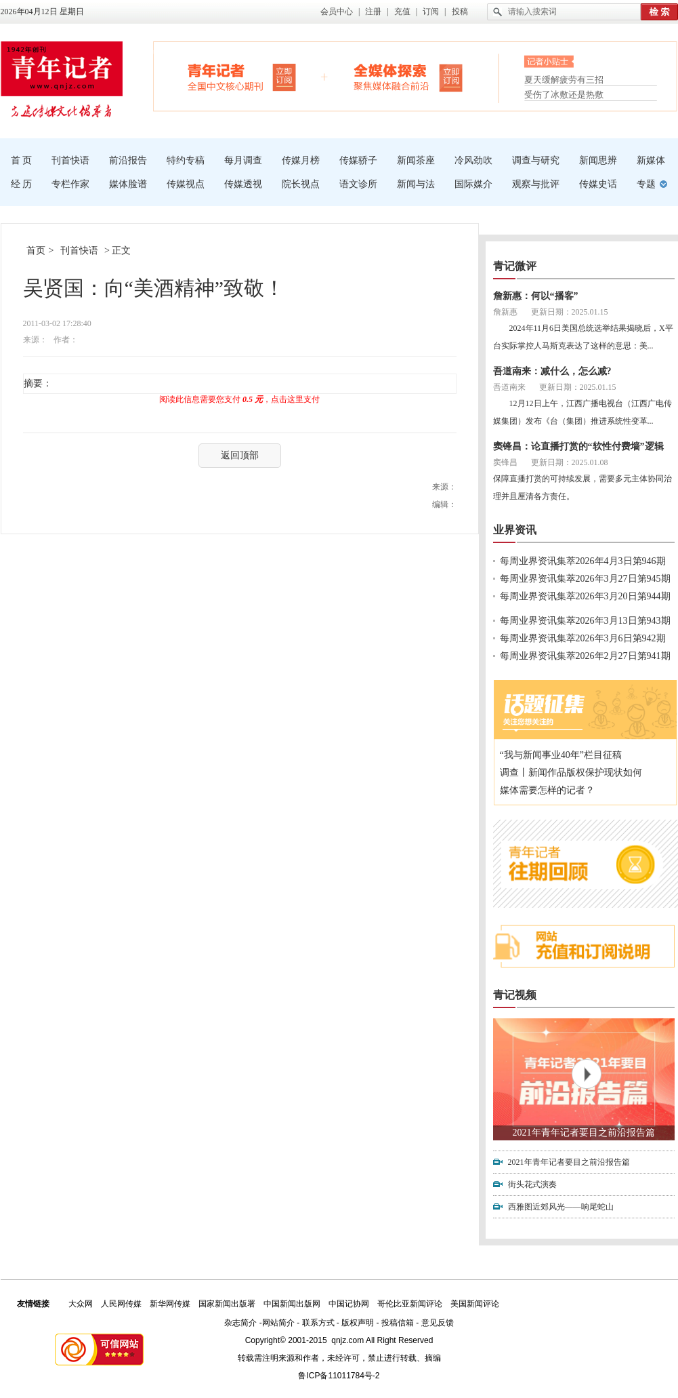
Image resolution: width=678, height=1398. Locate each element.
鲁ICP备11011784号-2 (338, 1375)
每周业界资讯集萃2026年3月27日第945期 (585, 579)
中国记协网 (349, 1304)
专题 (646, 184)
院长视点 (301, 184)
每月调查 (243, 160)
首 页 (22, 160)
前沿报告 (128, 160)
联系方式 (318, 1322)
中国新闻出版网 (291, 1304)
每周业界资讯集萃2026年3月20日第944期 (585, 596)
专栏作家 (70, 184)
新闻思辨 (598, 160)
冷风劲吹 (473, 160)
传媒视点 (186, 184)
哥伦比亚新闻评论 (409, 1304)
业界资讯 (514, 530)
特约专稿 (186, 160)
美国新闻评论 (474, 1304)
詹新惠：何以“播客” (535, 296)
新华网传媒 (170, 1304)
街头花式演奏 (532, 1184)
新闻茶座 (416, 160)
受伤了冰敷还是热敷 (563, 94)
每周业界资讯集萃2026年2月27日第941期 (585, 656)
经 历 (22, 184)
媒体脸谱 (128, 184)
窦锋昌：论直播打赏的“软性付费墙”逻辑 (578, 446)
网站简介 (278, 1322)
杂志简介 (240, 1322)
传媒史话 (598, 184)
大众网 (80, 1304)
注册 (373, 11)
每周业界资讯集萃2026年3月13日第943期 (585, 621)
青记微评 (514, 266)
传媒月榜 (301, 160)
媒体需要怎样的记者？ (547, 790)
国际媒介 (473, 184)
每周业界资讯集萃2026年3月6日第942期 (583, 638)
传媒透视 (243, 184)
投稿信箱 (397, 1322)
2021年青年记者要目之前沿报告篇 (584, 1132)
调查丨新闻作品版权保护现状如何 (571, 772)
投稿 (460, 11)
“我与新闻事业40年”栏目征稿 (561, 755)
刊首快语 (70, 160)
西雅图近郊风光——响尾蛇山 (561, 1207)
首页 (35, 250)
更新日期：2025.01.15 (569, 312)
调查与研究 (535, 160)
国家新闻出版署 (226, 1304)
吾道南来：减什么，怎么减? (552, 371)
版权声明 (357, 1322)
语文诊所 (358, 184)
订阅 (431, 11)
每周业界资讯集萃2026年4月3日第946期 (583, 561)
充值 (402, 11)
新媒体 (651, 160)
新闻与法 (416, 184)
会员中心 (336, 11)
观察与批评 (535, 184)
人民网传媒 (121, 1304)
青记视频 (514, 995)
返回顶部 (240, 455)
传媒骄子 (358, 160)
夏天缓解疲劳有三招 (563, 81)
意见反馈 (437, 1322)
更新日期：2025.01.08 (569, 462)
